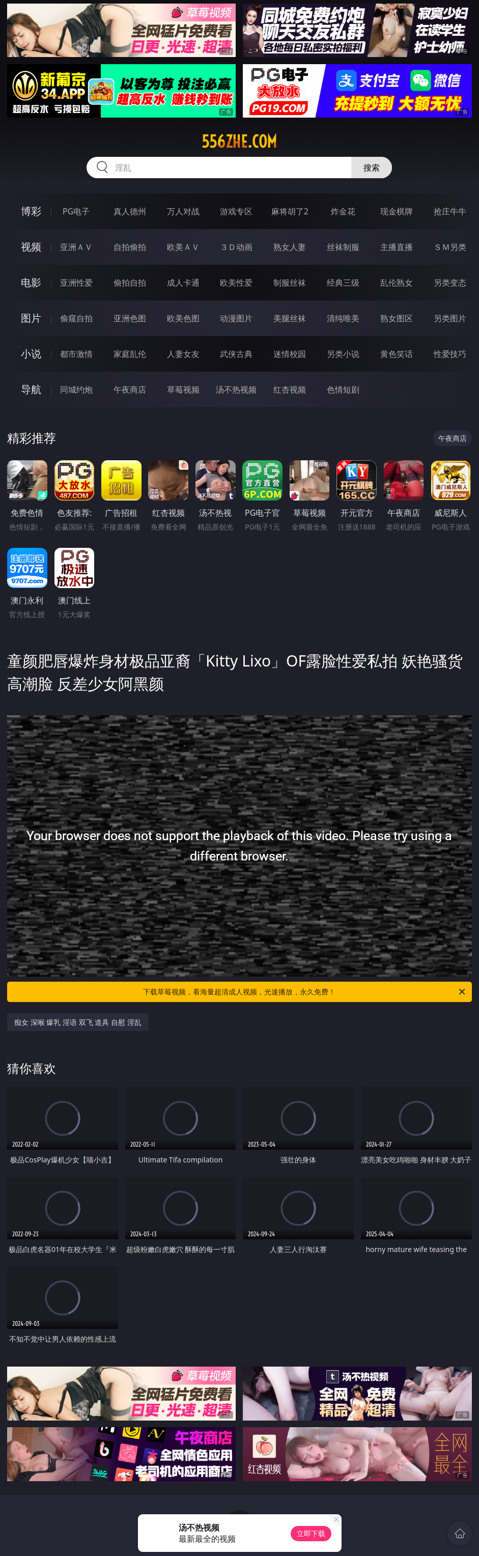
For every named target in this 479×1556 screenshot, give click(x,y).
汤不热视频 (236, 389)
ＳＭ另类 (450, 247)
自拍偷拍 (130, 247)
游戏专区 (236, 211)
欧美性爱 (236, 282)
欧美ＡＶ (183, 247)
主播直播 (396, 247)
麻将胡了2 (289, 211)
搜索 (371, 167)
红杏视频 (289, 389)
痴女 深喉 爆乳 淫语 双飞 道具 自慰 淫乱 (77, 1022)
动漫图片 (236, 318)
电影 (31, 282)
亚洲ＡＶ (76, 247)
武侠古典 (236, 353)
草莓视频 (183, 389)
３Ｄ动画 (236, 247)
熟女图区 (396, 318)
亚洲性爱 (76, 282)
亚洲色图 (130, 318)
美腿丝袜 (289, 318)
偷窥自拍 (76, 318)
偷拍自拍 (130, 282)
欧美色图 (183, 318)
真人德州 (130, 211)
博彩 (31, 211)
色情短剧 (343, 389)
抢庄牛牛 (450, 211)
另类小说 (343, 353)
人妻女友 (183, 353)
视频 (31, 247)
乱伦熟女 (396, 282)
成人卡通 (183, 282)
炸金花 (343, 211)
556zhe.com (239, 141)
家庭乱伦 (130, 353)
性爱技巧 (450, 353)
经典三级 (343, 282)
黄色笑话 (396, 353)
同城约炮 (76, 389)
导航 (31, 389)
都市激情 (76, 353)
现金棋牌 (396, 211)
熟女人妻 (289, 247)
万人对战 (183, 211)
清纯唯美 (343, 318)
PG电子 (76, 211)
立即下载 (311, 1533)
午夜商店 (130, 389)
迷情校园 (289, 353)
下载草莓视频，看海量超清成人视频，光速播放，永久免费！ (304, 992)
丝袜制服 (343, 247)
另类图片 (450, 318)
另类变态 (450, 282)
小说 (31, 353)
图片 (31, 318)
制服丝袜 (289, 282)
